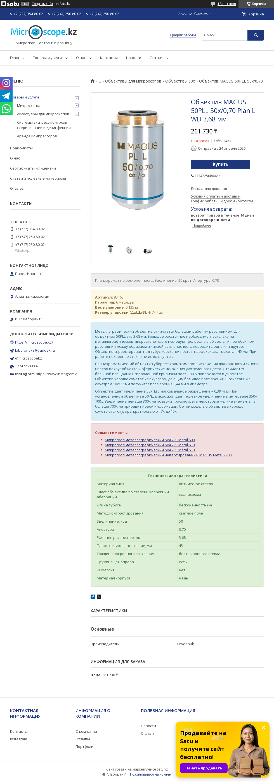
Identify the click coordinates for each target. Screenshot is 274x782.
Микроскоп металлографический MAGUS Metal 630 (150, 444)
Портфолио (85, 746)
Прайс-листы (21, 148)
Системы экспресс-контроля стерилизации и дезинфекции (44, 125)
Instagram (18, 738)
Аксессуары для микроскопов (43, 113)
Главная (17, 57)
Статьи (156, 57)
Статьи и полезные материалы (38, 178)
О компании (86, 731)
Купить (220, 164)
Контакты (109, 57)
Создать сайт (42, 4)
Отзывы (17, 188)
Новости (133, 57)
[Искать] (255, 35)
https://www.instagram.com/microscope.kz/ (72, 373)
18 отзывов (227, 3)
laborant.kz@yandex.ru (35, 350)
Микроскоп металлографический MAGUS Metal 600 (150, 439)
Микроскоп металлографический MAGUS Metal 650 (150, 449)
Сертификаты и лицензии (33, 168)
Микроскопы (28, 105)
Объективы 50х (180, 81)
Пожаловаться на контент (151, 774)
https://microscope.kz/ (34, 342)
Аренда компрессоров (37, 135)
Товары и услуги (47, 57)
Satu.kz (162, 769)
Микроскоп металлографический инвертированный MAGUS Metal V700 (168, 454)
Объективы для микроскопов (133, 81)
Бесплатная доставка (209, 189)
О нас (81, 57)
